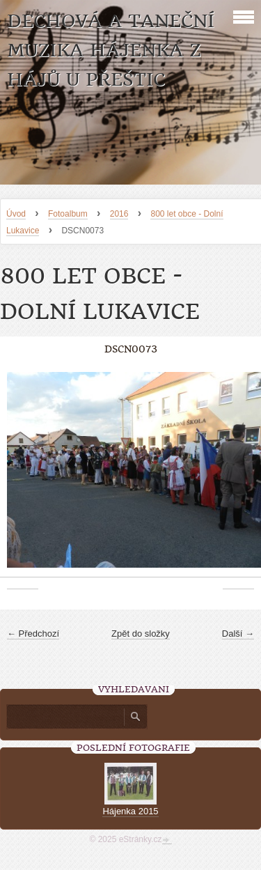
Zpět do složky (140, 633)
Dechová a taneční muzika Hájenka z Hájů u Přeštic (110, 50)
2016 (119, 214)
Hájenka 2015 (130, 811)
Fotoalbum (68, 214)
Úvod (16, 214)
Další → (238, 633)
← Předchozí (33, 633)
